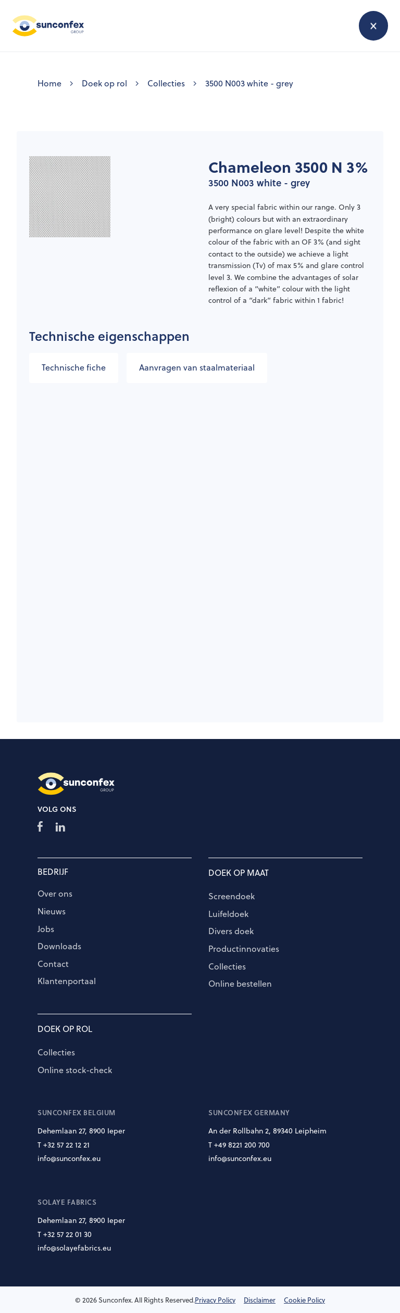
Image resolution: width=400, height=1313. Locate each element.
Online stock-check (75, 1070)
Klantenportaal (67, 981)
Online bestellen (240, 984)
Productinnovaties (243, 949)
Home (49, 83)
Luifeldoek (228, 914)
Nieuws (52, 911)
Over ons (55, 894)
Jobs (46, 929)
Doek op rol (104, 83)
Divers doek (231, 931)
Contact (53, 964)
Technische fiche (74, 367)
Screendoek (231, 896)
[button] (373, 25)
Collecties (166, 83)
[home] (48, 25)
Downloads (59, 946)
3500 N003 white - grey (249, 83)
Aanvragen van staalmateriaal (197, 367)
